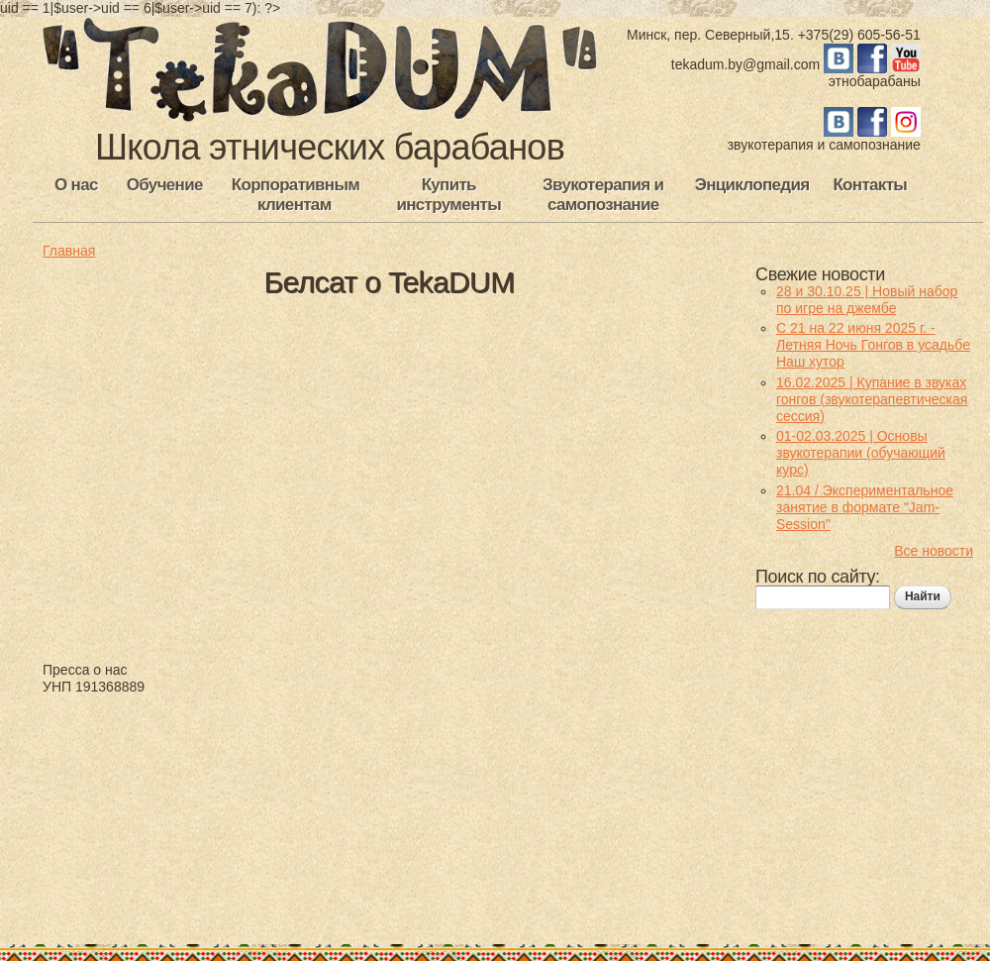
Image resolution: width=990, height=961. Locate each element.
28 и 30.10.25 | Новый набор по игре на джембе (866, 299)
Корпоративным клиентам (295, 194)
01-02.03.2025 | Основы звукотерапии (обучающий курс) (860, 453)
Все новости (933, 551)
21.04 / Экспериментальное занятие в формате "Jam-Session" (864, 507)
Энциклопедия (752, 184)
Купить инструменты (448, 194)
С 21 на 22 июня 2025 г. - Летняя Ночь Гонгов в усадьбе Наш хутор (873, 345)
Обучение (165, 184)
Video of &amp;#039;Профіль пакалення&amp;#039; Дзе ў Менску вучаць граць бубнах (329, 479)
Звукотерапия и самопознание (603, 194)
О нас (76, 184)
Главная (69, 251)
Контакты (870, 184)
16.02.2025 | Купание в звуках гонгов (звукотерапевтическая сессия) (871, 399)
